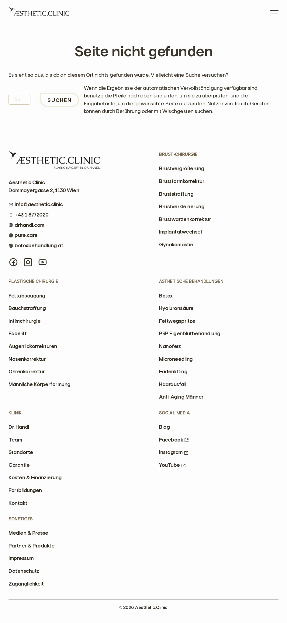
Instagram (173, 452)
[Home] (39, 14)
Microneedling (175, 359)
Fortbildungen (25, 490)
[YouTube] (42, 262)
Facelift (17, 333)
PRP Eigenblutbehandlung (189, 333)
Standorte (21, 452)
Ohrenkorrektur (27, 371)
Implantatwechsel (180, 231)
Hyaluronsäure (176, 308)
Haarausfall (172, 384)
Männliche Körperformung (39, 384)
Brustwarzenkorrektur (185, 219)
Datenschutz (24, 571)
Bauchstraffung (27, 308)
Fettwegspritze (177, 321)
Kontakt (18, 503)
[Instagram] (28, 262)
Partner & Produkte (31, 545)
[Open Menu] (274, 10)
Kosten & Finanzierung (35, 477)
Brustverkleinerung (181, 206)
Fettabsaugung (27, 295)
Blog (164, 427)
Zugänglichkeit (26, 583)
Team (15, 439)
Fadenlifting (173, 371)
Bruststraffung (176, 194)
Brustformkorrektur (181, 181)
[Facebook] (13, 262)
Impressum (21, 558)
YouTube (172, 465)
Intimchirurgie (24, 321)
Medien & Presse (28, 533)
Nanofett (170, 346)
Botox (165, 295)
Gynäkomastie (176, 244)
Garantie (19, 465)
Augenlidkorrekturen (33, 346)
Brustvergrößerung (181, 168)
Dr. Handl (19, 427)
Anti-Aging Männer (181, 396)
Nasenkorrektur (27, 359)
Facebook (174, 439)
